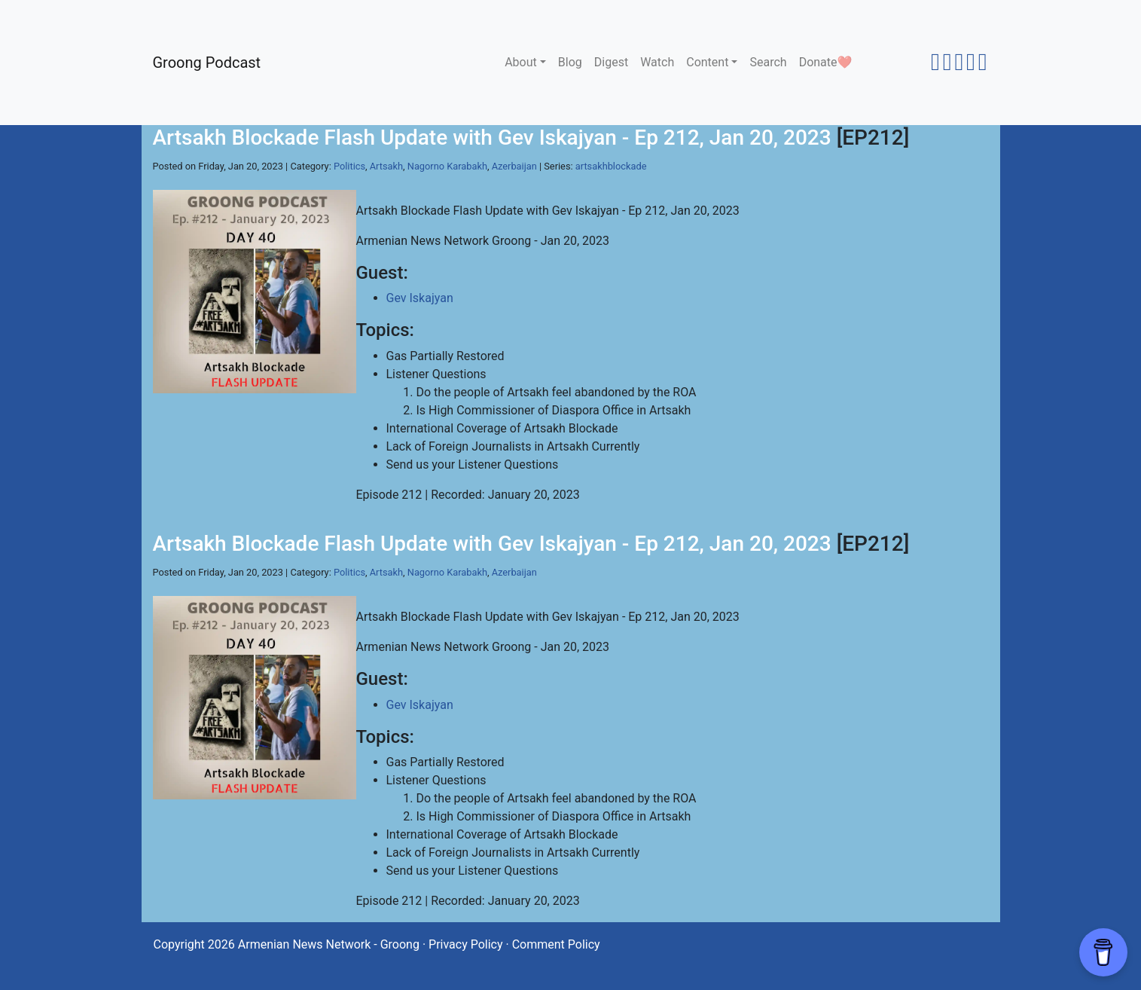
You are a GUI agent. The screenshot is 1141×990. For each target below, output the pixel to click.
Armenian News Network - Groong (328, 944)
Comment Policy (556, 944)
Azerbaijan (514, 166)
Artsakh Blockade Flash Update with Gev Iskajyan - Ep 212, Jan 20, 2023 (492, 137)
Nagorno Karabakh (447, 166)
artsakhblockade (611, 166)
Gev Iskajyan (419, 298)
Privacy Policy (466, 944)
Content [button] (707, 62)
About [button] (521, 62)
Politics (349, 166)
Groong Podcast (207, 62)
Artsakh (386, 166)
